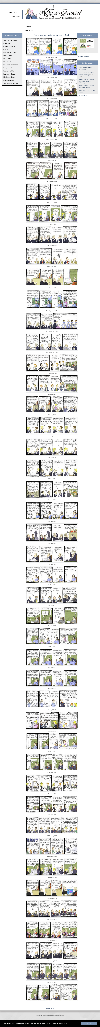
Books (45, 1014)
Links (49, 1014)
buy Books (16, 17)
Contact (53, 1014)
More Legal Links (83, 95)
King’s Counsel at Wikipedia (86, 72)
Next (90, 51)
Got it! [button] (89, 1023)
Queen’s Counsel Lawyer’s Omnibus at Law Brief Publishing (86, 81)
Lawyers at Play (8, 71)
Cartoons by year (9, 46)
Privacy (58, 1014)
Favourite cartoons (9, 52)
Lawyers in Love (9, 74)
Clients (5, 49)
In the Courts (7, 56)
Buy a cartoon (15, 13)
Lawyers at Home (9, 68)
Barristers (6, 43)
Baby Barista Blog (84, 75)
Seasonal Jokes (8, 80)
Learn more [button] (63, 1023)
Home (36, 1014)
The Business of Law (10, 83)
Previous (86, 51)
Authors (41, 1014)
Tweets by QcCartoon (83, 56)
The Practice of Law (10, 40)
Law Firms (7, 59)
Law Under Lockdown (10, 65)
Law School (7, 62)
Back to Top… (50, 1008)
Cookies (63, 1014)
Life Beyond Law (9, 77)
